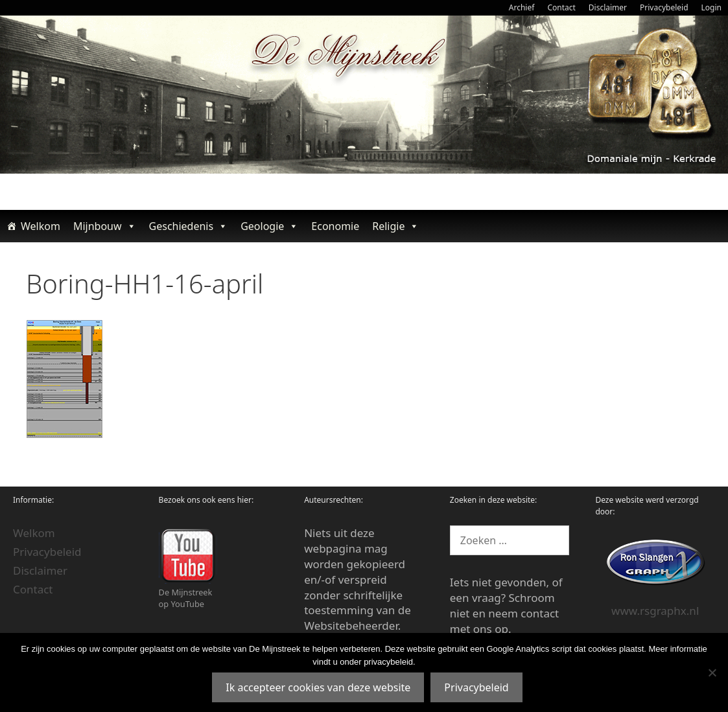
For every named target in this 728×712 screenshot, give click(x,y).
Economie (335, 226)
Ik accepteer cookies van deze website (318, 687)
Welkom (40, 226)
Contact (561, 7)
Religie (395, 226)
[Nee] (711, 672)
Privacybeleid (664, 7)
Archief (522, 7)
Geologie (269, 226)
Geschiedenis (188, 226)
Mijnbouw (104, 226)
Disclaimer (608, 7)
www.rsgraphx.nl (655, 610)
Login (711, 7)
